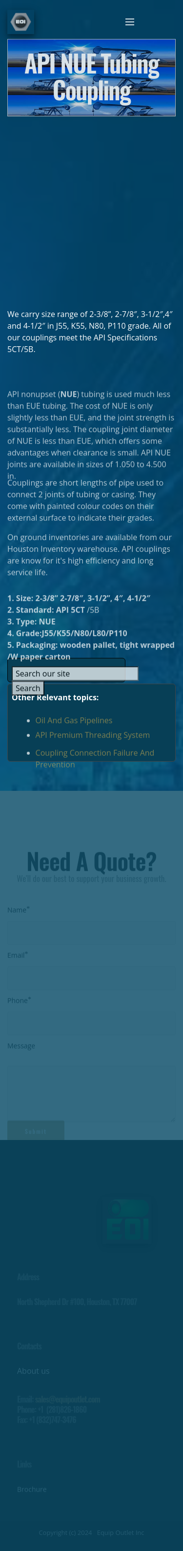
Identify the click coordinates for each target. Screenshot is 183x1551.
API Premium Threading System (93, 738)
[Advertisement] (91, 207)
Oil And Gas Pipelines (74, 723)
